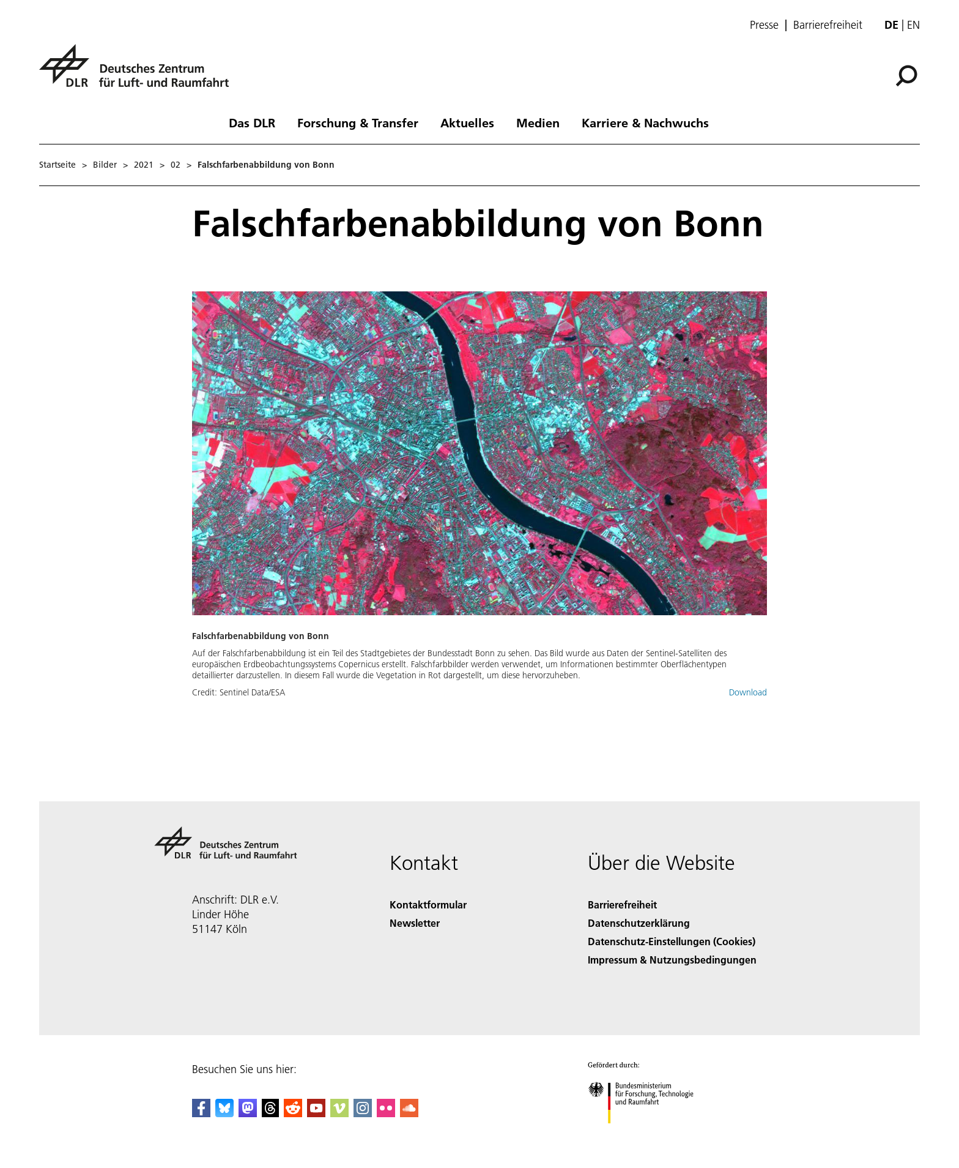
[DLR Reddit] (293, 1113)
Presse (764, 25)
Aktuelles (467, 122)
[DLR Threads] (270, 1113)
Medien (538, 122)
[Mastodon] (248, 1113)
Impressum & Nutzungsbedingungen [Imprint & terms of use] (672, 959)
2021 (144, 164)
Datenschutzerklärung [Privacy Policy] (639, 922)
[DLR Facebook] (201, 1113)
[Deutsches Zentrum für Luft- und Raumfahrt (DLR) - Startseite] (139, 72)
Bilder (105, 164)
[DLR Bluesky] (224, 1113)
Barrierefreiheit (827, 25)
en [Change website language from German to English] (913, 25)
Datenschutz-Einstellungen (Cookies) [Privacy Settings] (671, 941)
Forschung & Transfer (357, 122)
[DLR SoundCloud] (409, 1113)
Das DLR (252, 122)
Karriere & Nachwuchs (645, 122)
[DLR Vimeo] (339, 1113)
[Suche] (906, 76)
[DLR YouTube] (316, 1113)
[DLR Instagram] (363, 1113)
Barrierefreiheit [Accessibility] (622, 904)
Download (748, 692)
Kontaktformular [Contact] (428, 904)
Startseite (57, 164)
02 (175, 164)
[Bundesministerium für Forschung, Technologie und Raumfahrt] (647, 1134)
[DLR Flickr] (386, 1113)
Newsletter (415, 922)
